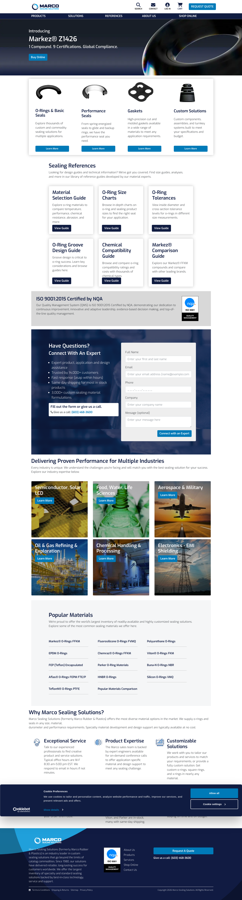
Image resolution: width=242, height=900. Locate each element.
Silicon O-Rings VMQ (160, 677)
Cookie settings (214, 887)
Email (129, 367)
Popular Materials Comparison (117, 689)
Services (129, 860)
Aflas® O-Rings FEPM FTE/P (67, 677)
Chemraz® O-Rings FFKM (114, 653)
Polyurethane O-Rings (161, 641)
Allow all (214, 877)
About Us (149, 16)
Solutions (75, 16)
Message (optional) (137, 413)
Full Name (132, 352)
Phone (129, 383)
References (113, 16)
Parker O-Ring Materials (113, 665)
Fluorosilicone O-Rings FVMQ (117, 641)
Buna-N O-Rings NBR (160, 665)
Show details (51, 893)
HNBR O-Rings (107, 677)
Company (131, 398)
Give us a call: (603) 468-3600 (172, 858)
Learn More (52, 148)
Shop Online (188, 16)
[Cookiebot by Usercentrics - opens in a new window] (21, 893)
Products (38, 16)
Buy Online (38, 57)
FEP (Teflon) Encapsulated (66, 665)
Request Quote (202, 6)
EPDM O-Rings (58, 653)
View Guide (61, 228)
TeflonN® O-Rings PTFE (64, 689)
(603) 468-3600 (82, 412)
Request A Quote (183, 851)
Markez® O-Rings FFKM (64, 641)
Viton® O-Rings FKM (160, 653)
